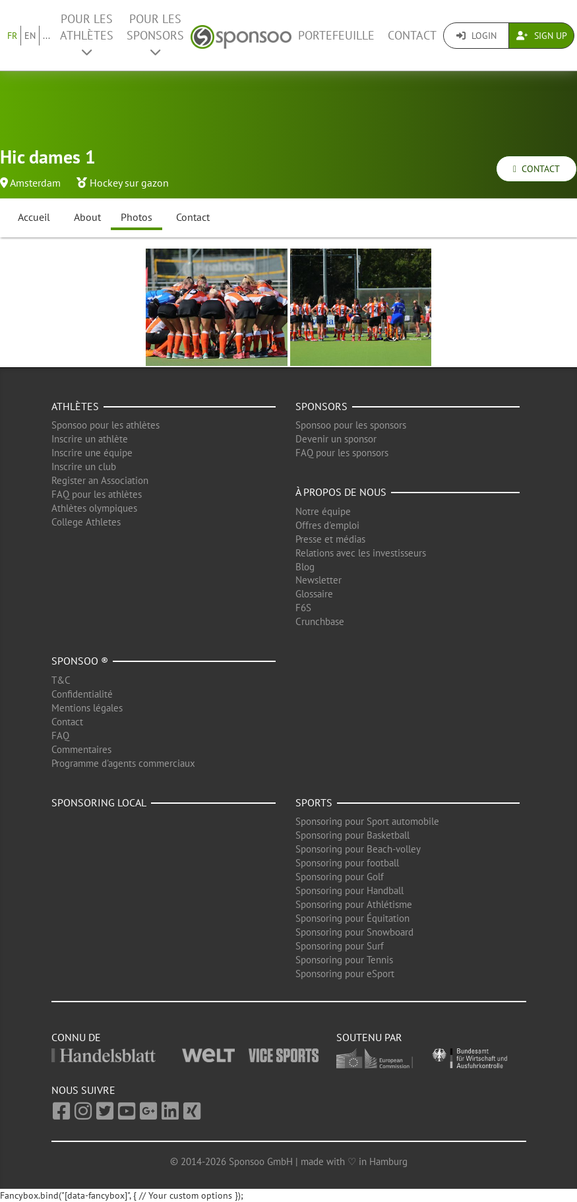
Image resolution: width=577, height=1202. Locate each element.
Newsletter (318, 580)
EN (30, 36)
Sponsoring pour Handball (349, 890)
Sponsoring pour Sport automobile (367, 821)
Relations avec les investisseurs (360, 553)
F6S (303, 607)
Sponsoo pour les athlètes (105, 425)
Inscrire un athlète (89, 439)
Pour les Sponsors (155, 34)
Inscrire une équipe (92, 452)
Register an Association (99, 480)
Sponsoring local (98, 802)
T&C (61, 680)
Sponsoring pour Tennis (344, 959)
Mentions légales (87, 708)
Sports (313, 802)
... (46, 36)
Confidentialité (82, 694)
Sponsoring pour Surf (339, 946)
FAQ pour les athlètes (96, 494)
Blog (305, 566)
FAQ (60, 735)
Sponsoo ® (79, 660)
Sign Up (541, 36)
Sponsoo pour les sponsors (350, 425)
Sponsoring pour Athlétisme (353, 904)
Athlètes (75, 406)
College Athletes (86, 522)
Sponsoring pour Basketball (352, 835)
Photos (136, 217)
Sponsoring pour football (347, 862)
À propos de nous (340, 491)
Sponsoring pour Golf (339, 876)
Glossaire (314, 593)
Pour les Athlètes (86, 34)
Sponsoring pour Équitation (352, 918)
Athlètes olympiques (94, 508)
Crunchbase (319, 621)
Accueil (34, 217)
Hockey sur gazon (129, 182)
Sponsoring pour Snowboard (354, 932)
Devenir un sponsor (336, 439)
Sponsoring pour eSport (344, 973)
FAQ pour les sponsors (341, 452)
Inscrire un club (83, 466)
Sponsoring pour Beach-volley (358, 849)
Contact (412, 35)
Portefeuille (336, 35)
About (87, 217)
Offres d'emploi (327, 525)
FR (12, 36)
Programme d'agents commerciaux (123, 763)
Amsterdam (35, 182)
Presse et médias (330, 539)
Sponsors (321, 406)
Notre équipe (323, 511)
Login (476, 36)
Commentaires (81, 749)
